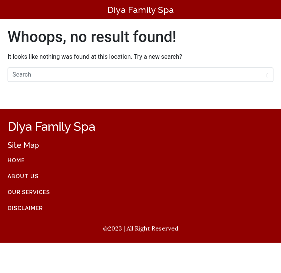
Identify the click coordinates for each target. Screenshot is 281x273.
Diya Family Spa (140, 10)
